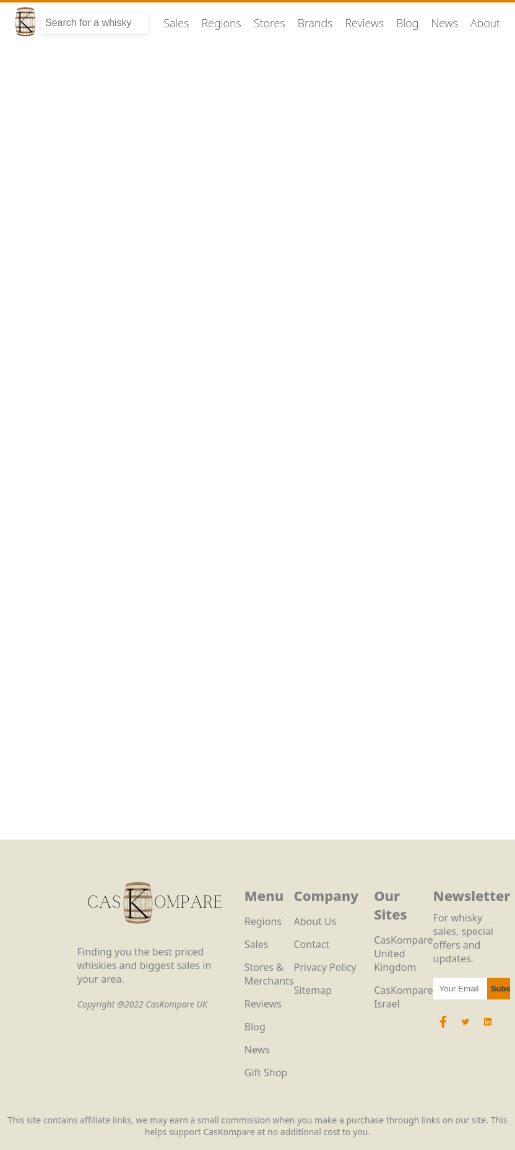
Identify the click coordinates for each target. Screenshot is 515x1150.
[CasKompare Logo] (154, 938)
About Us (315, 921)
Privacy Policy (325, 967)
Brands (315, 22)
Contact (312, 944)
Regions (221, 22)
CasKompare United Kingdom (403, 953)
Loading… (257, 464)
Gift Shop (266, 1072)
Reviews (364, 22)
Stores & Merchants (269, 974)
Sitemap (313, 990)
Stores (269, 22)
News (444, 22)
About (485, 22)
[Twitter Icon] (465, 1028)
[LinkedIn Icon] (488, 1028)
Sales (176, 22)
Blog (407, 22)
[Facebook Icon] (444, 1028)
